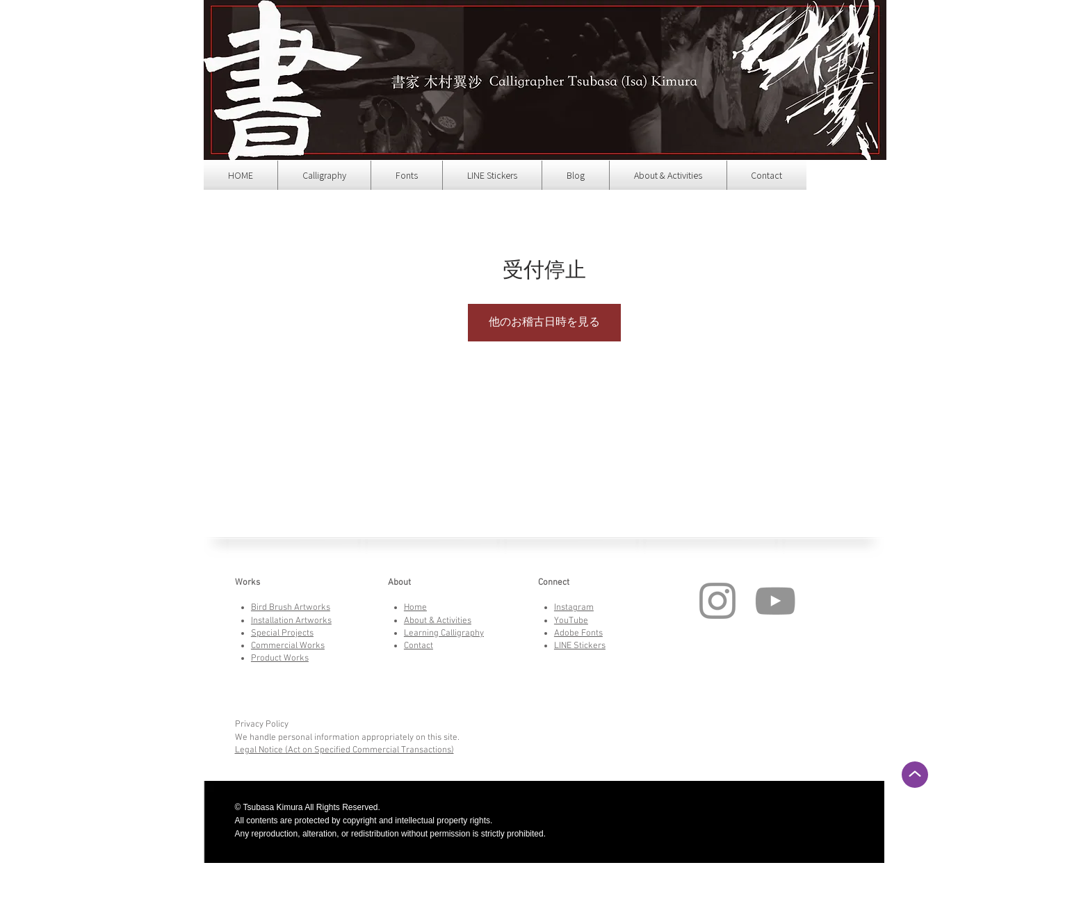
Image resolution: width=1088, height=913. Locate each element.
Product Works (280, 658)
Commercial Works (288, 646)
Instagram (574, 607)
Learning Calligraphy (444, 633)
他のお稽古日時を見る (544, 323)
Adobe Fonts (578, 633)
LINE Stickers (580, 646)
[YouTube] (775, 600)
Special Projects (282, 633)
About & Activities (437, 621)
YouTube (571, 621)
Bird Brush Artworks (290, 607)
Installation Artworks (291, 621)
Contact (418, 646)
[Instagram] (717, 600)
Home (415, 607)
